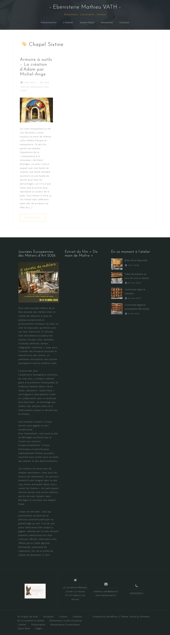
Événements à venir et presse (66, 620)
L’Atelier (68, 22)
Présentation (49, 22)
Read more (32, 217)
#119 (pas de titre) (28, 616)
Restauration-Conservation (65, 624)
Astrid (133, 616)
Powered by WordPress (105, 616)
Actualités (107, 22)
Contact (124, 22)
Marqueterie (37, 86)
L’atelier (22, 624)
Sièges (38, 628)
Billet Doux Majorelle (136, 260)
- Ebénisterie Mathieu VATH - (85, 7)
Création (77, 616)
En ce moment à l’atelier (31, 620)
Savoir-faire (87, 22)
